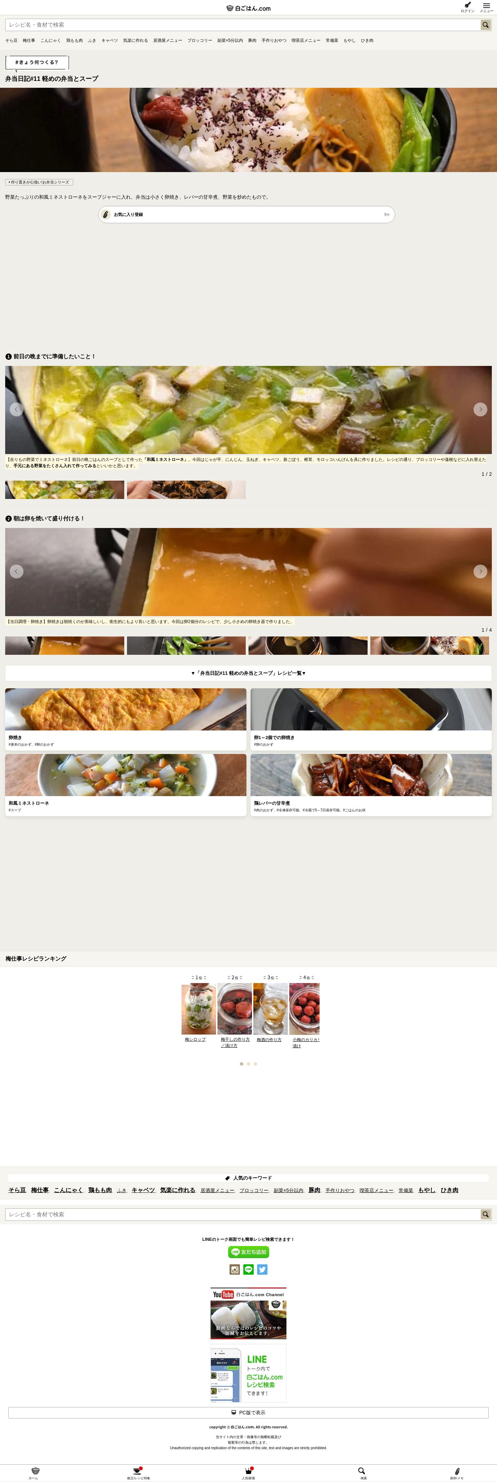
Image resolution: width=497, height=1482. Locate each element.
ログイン (468, 11)
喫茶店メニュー (306, 40)
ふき (92, 40)
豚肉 (252, 40)
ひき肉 (367, 40)
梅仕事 (29, 40)
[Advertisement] (212, 283)
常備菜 (332, 40)
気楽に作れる (135, 40)
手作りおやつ (274, 40)
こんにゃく (50, 40)
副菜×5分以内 (230, 40)
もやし (349, 40)
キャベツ (109, 40)
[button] (16, 409)
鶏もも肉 (74, 40)
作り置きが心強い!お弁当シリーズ (40, 182)
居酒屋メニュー (167, 40)
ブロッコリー (199, 40)
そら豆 (11, 40)
